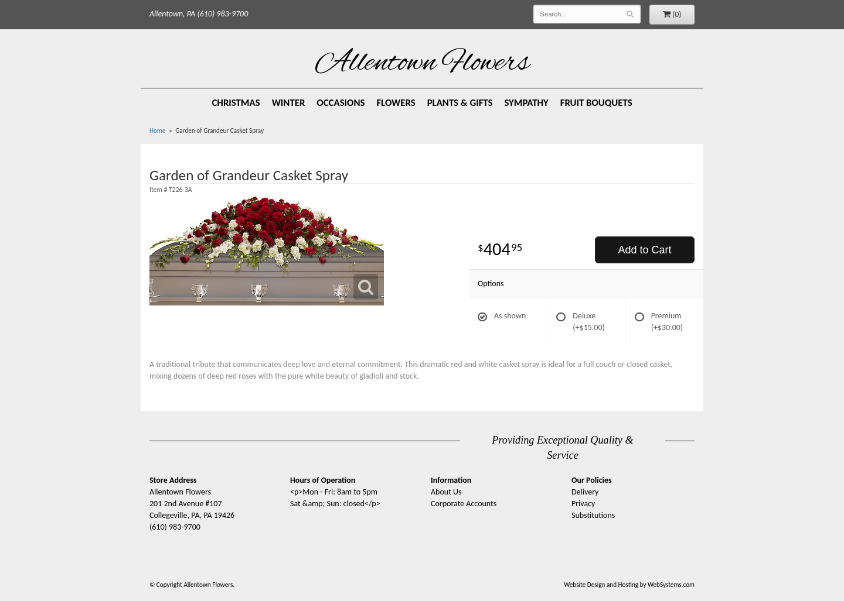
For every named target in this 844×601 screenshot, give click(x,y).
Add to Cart (644, 250)
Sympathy (527, 103)
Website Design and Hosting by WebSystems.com (629, 585)
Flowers (395, 103)
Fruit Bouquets (596, 103)
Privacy (583, 504)
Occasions (340, 103)
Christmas (236, 103)
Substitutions (593, 515)
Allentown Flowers (422, 64)
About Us (446, 492)
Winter (288, 103)
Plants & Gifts (460, 103)
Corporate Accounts (463, 504)
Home (157, 130)
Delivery (584, 492)
